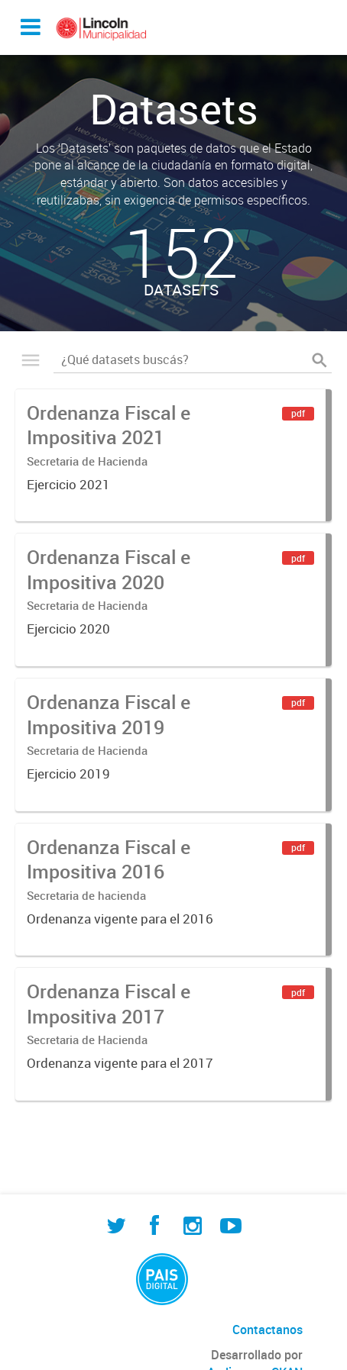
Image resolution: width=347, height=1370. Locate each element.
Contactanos (267, 1329)
